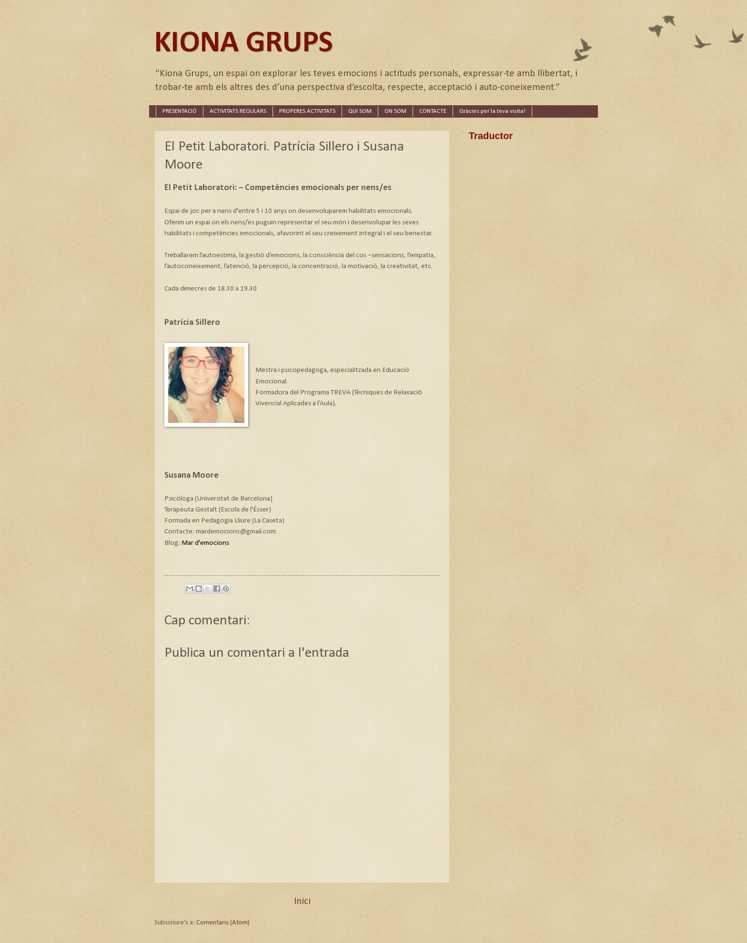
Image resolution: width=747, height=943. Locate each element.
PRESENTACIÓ (179, 111)
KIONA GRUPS (243, 43)
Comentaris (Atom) (223, 922)
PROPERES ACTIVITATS (307, 111)
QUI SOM (360, 111)
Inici (302, 901)
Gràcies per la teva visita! (492, 111)
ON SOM (395, 111)
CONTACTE (432, 111)
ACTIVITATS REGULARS (238, 111)
